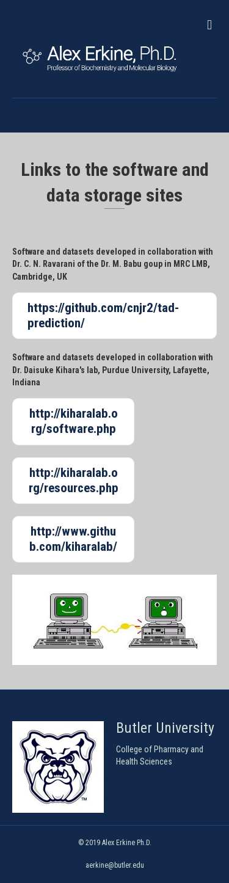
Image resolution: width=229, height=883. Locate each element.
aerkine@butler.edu (114, 865)
